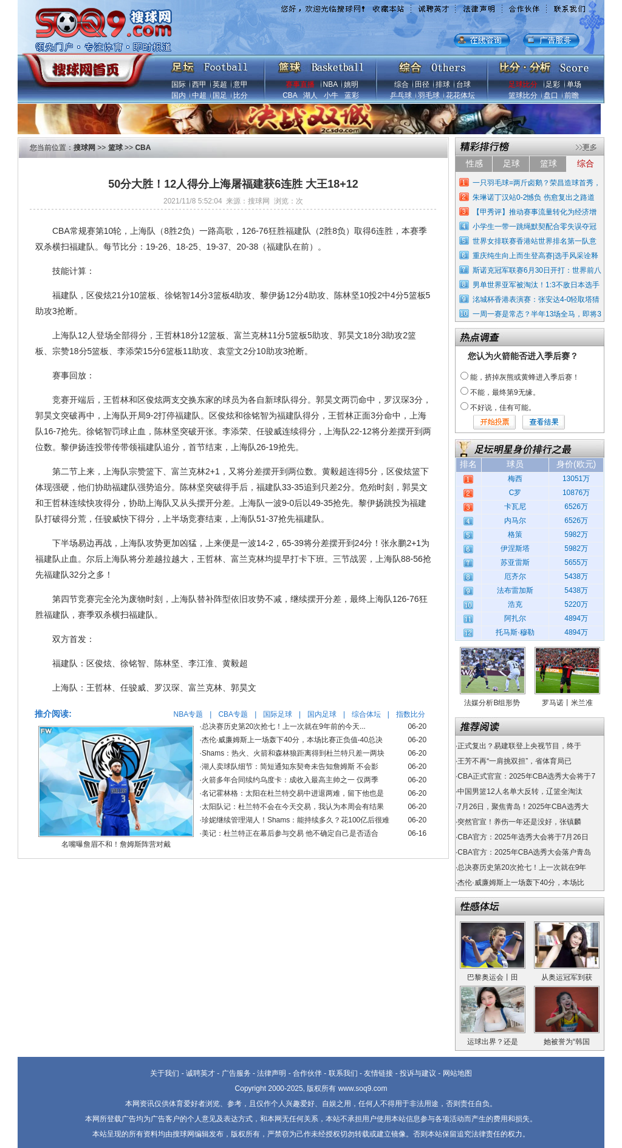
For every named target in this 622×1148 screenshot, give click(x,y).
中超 (199, 95)
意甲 (240, 84)
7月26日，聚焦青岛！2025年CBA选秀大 (522, 806)
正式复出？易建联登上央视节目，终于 (519, 746)
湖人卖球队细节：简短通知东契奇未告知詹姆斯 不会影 (290, 766)
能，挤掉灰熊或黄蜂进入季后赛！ (524, 377)
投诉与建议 (418, 1073)
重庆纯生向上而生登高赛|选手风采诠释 (535, 255)
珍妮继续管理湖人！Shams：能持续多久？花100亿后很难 (295, 820)
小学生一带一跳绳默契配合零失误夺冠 (534, 226)
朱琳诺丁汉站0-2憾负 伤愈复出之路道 (534, 197)
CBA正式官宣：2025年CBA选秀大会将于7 (526, 776)
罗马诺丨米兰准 (567, 703)
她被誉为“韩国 (567, 1041)
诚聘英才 (200, 1073)
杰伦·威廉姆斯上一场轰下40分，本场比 (520, 882)
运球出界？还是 (492, 1041)
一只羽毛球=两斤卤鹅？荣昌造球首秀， (537, 183)
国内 (178, 95)
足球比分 (523, 84)
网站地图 (457, 1073)
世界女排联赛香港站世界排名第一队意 (534, 241)
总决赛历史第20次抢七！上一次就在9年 (521, 867)
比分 (240, 95)
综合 (401, 84)
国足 (220, 95)
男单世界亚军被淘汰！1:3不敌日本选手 (536, 285)
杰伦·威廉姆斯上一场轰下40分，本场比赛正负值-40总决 (292, 740)
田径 (422, 84)
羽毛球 (429, 95)
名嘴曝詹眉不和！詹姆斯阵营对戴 (116, 844)
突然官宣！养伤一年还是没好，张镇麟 (519, 822)
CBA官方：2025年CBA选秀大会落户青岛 (524, 852)
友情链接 (378, 1073)
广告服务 (236, 1073)
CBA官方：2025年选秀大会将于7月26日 (522, 837)
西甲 (199, 84)
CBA (289, 95)
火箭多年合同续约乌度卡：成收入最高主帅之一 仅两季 (290, 780)
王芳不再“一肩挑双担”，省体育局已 (514, 761)
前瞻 (571, 95)
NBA (330, 84)
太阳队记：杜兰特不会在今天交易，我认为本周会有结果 (293, 806)
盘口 (551, 95)
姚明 (351, 84)
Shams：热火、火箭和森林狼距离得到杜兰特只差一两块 (293, 753)
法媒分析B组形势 (492, 703)
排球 (443, 84)
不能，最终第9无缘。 (505, 392)
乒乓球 (401, 95)
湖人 (310, 95)
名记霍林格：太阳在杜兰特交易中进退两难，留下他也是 (293, 793)
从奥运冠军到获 (566, 977)
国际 (178, 84)
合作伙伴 (307, 1073)
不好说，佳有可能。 (503, 407)
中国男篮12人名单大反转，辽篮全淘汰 (519, 791)
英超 (220, 84)
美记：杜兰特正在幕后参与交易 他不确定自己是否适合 (290, 833)
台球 (463, 84)
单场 (574, 84)
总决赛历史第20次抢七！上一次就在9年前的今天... (284, 726)
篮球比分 (523, 95)
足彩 (552, 84)
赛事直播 (300, 84)
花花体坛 (460, 95)
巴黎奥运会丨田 (492, 977)
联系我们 (343, 1073)
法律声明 (271, 1073)
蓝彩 (351, 95)
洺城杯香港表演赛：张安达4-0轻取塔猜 (536, 299)
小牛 (331, 95)
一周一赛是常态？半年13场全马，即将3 (537, 314)
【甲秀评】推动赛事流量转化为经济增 (534, 212)
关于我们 (164, 1073)
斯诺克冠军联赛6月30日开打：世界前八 (537, 270)
